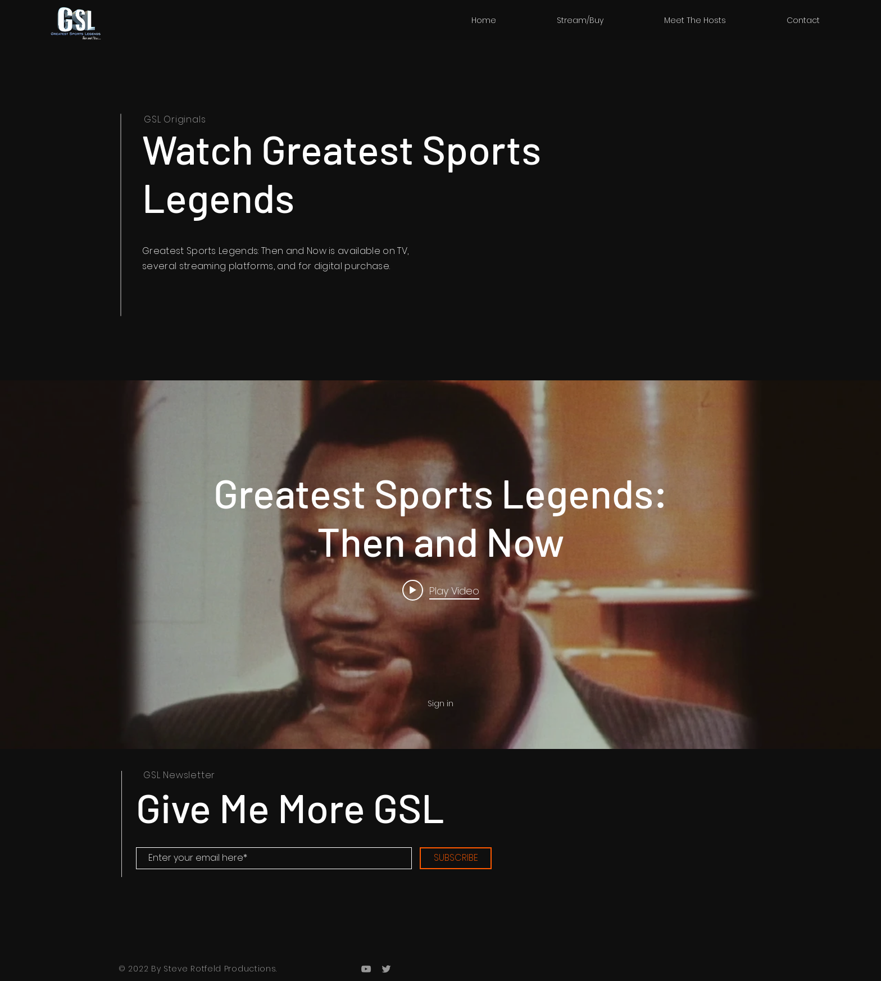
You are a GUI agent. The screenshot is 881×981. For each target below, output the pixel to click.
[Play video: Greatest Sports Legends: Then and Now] (440, 590)
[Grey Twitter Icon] (386, 969)
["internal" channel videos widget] (440, 564)
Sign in (440, 703)
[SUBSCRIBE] (456, 858)
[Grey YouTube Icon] (366, 969)
